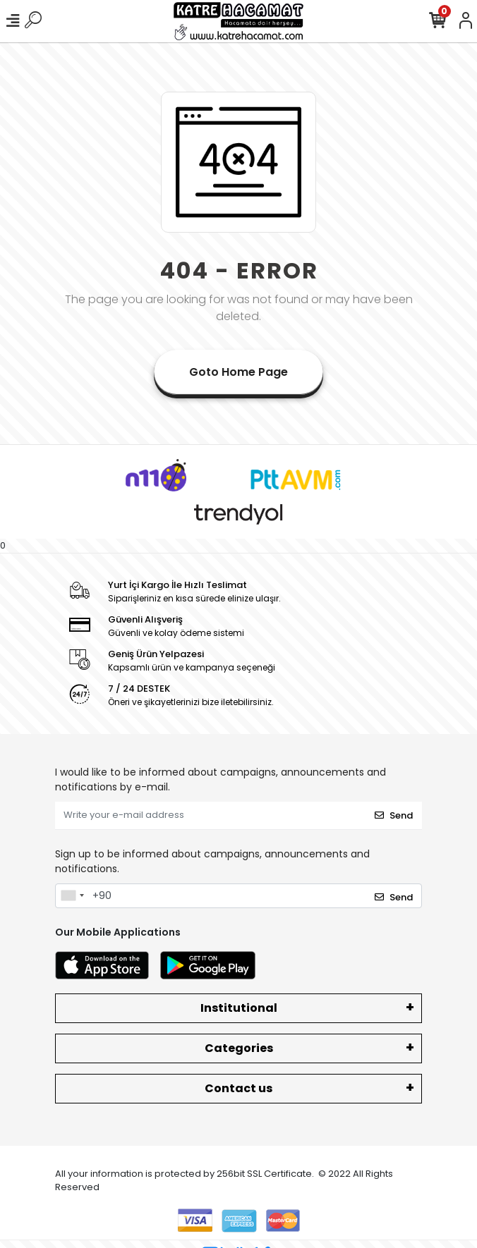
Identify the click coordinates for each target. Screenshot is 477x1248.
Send (394, 815)
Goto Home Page (238, 372)
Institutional (238, 1008)
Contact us (238, 1088)
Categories (239, 1048)
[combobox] (72, 896)
